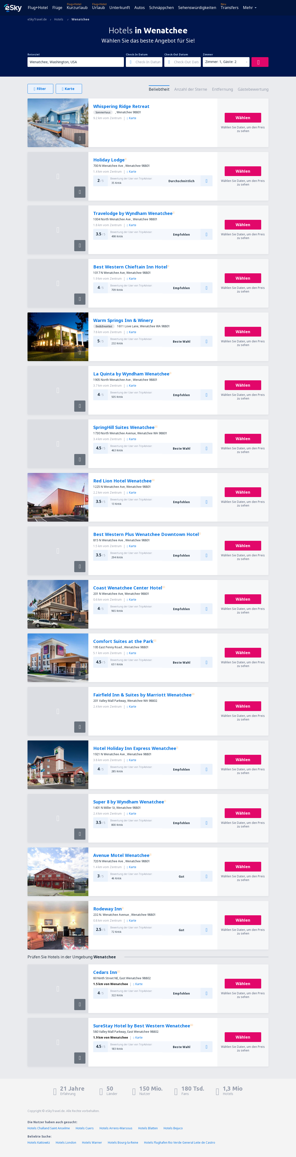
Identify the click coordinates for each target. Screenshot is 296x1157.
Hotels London (66, 1142)
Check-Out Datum (176, 54)
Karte (131, 118)
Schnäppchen (161, 7)
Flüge (57, 7)
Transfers (230, 7)
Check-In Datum (137, 54)
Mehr (248, 7)
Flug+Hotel (38, 7)
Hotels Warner (92, 1142)
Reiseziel (33, 54)
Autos (139, 7)
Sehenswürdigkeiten (197, 7)
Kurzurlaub (77, 7)
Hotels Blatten (148, 1128)
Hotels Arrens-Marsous (116, 1128)
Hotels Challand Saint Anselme (49, 1128)
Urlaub (98, 7)
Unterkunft (119, 7)
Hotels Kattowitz (39, 1142)
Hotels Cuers (85, 1128)
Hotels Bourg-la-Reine (123, 1142)
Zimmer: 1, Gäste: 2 (220, 61)
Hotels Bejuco (173, 1128)
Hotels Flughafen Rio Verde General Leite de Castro (179, 1142)
